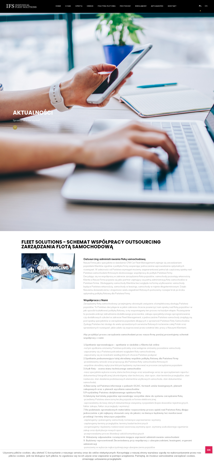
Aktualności (157, 6)
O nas (68, 6)
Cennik (90, 6)
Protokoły (125, 6)
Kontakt (172, 6)
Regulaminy (141, 6)
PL (200, 6)
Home (58, 6)
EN (206, 6)
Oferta (78, 6)
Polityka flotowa (107, 6)
